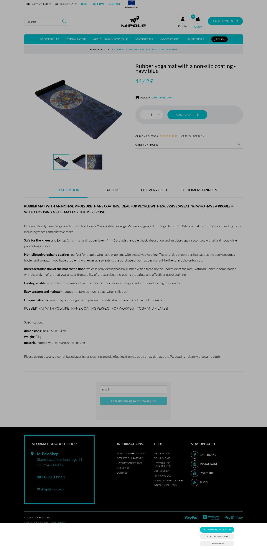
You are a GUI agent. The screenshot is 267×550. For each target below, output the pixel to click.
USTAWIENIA (217, 543)
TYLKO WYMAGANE (216, 536)
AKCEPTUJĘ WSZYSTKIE (216, 529)
